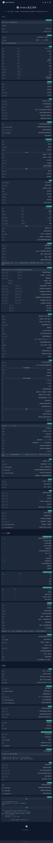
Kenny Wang (27, 841)
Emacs (6, 11)
